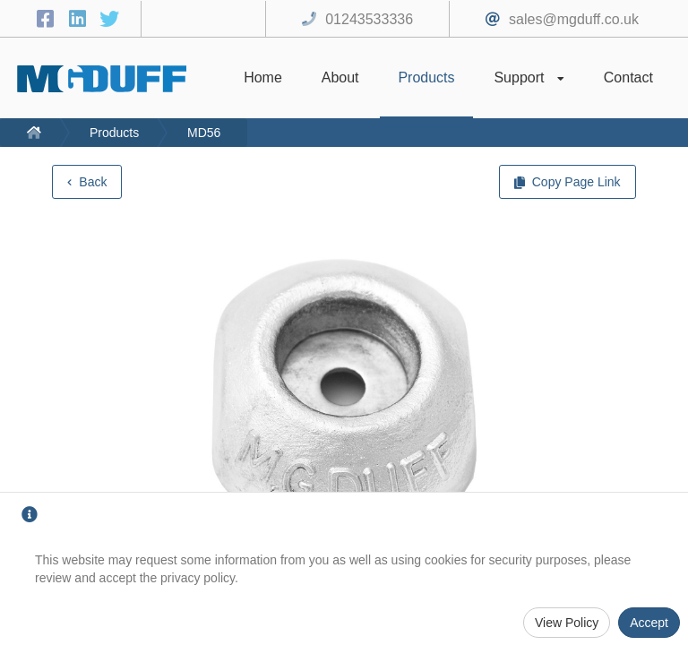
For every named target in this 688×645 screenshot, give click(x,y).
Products (114, 132)
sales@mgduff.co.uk (574, 19)
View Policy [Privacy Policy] (566, 622)
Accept (649, 622)
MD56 (203, 132)
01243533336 (369, 19)
